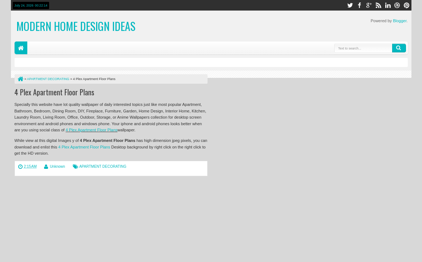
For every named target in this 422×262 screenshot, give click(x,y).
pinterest (406, 5)
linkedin (388, 5)
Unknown (57, 166)
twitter (350, 5)
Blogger (399, 21)
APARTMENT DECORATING (102, 166)
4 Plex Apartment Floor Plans (54, 92)
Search (399, 48)
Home (21, 47)
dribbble (397, 5)
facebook (359, 5)
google (369, 5)
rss (378, 5)
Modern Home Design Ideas (75, 26)
